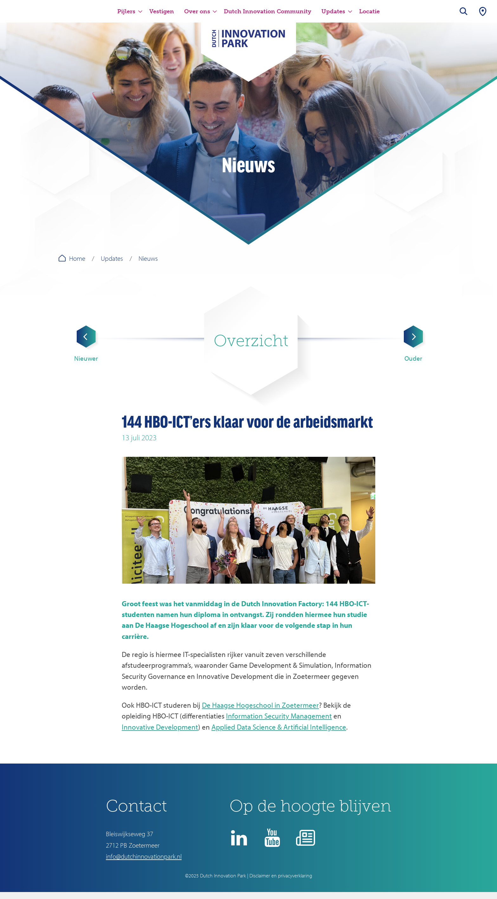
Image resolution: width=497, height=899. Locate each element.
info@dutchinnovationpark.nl (144, 856)
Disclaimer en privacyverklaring (280, 875)
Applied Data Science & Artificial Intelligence (278, 727)
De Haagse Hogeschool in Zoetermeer (260, 705)
